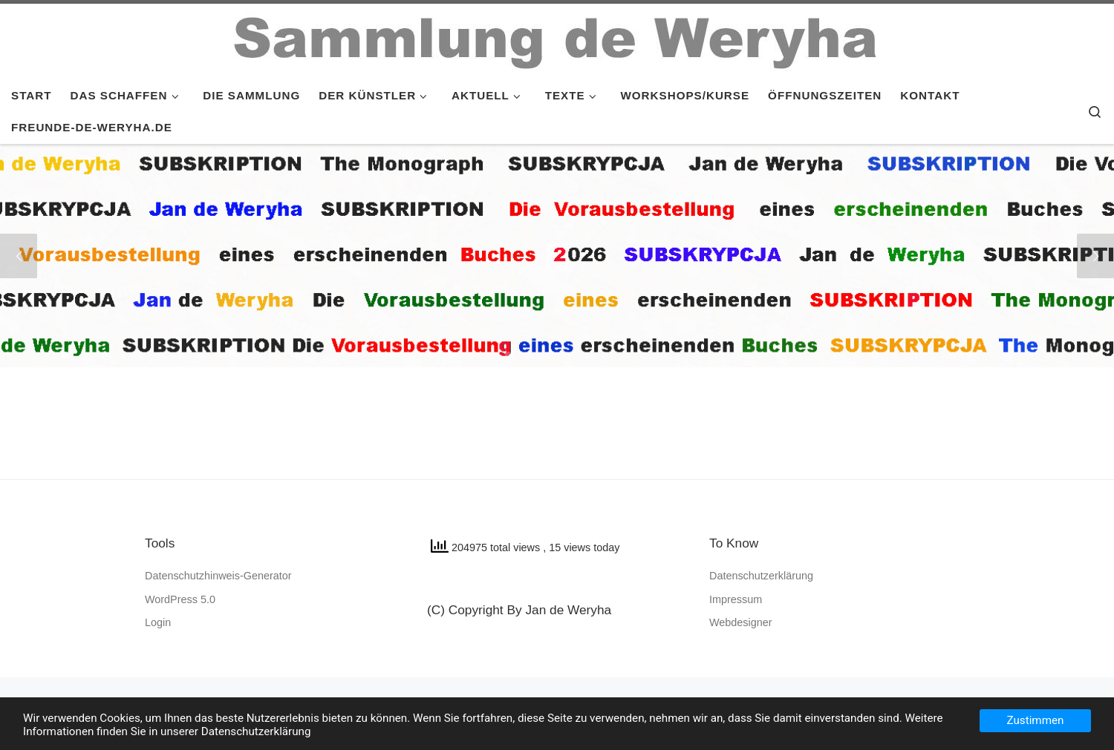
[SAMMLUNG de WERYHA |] (557, 39)
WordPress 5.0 (180, 599)
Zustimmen (1035, 720)
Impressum (735, 599)
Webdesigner (740, 622)
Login (158, 622)
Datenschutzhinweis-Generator (218, 576)
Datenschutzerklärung (761, 576)
